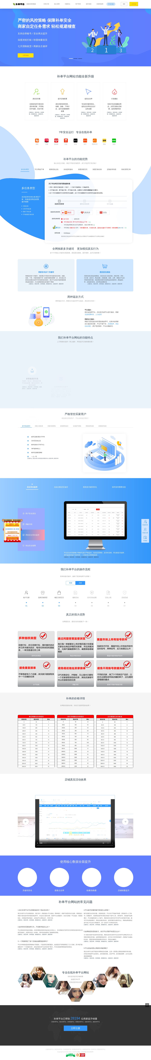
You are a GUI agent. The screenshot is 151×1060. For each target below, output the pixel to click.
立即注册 (133, 4)
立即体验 (26, 55)
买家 (80, 583)
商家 (70, 583)
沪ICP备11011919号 (87, 1052)
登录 (124, 4)
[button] (71, 58)
